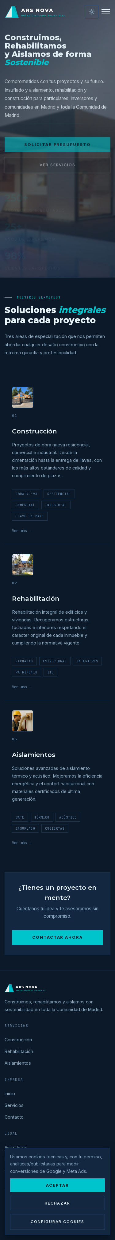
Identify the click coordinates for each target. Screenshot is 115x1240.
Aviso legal (16, 1147)
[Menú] (106, 12)
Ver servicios (57, 169)
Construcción (18, 1039)
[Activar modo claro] (91, 11)
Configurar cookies (57, 1221)
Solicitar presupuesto (57, 148)
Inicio (10, 1093)
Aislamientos (18, 1063)
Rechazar (57, 1203)
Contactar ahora (57, 937)
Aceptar (57, 1185)
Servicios (14, 1105)
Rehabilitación (19, 1051)
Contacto (14, 1117)
